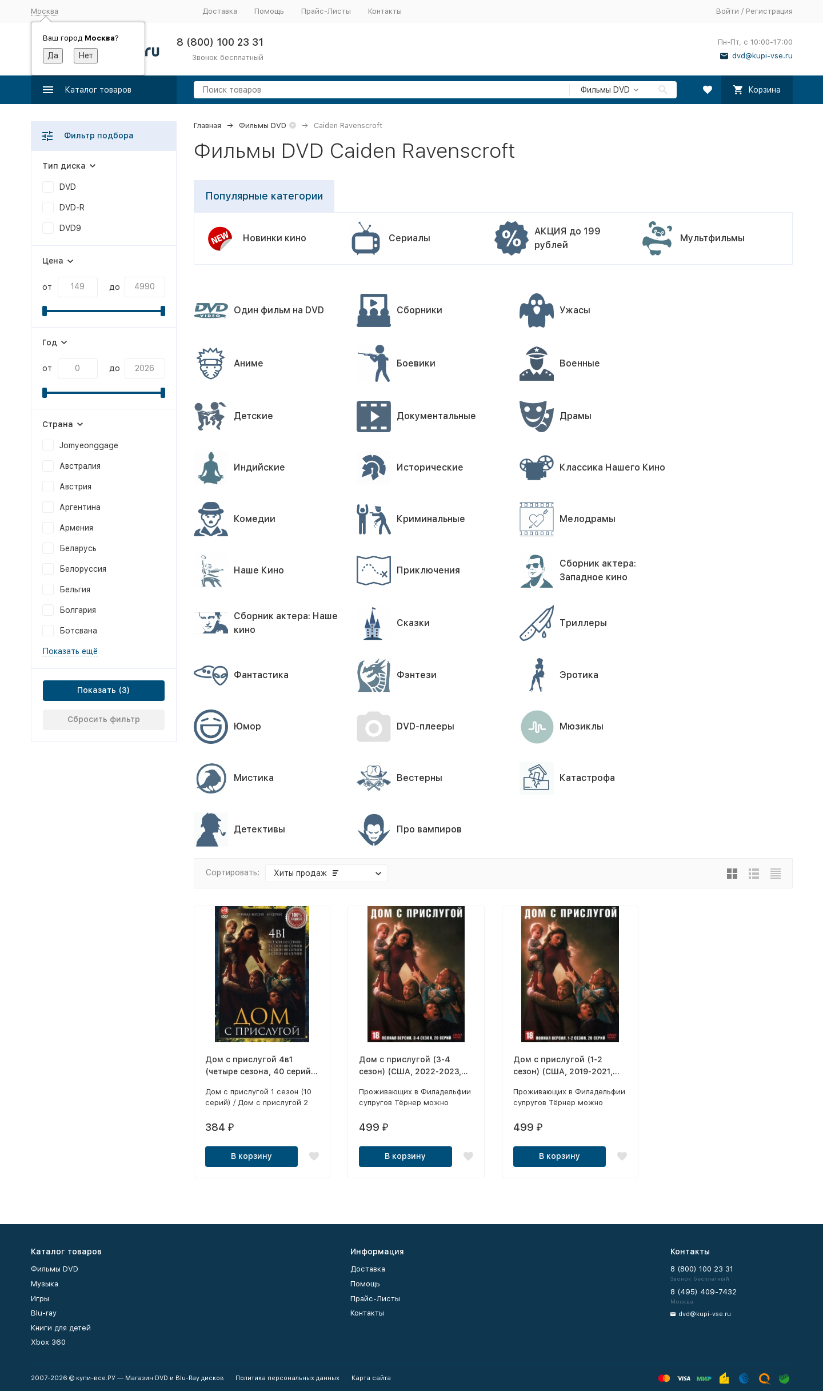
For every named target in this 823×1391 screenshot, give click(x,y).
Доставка (219, 11)
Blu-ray (44, 1313)
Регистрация (769, 11)
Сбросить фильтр (103, 719)
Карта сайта (371, 1378)
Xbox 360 (48, 1342)
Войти (727, 11)
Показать (96, 690)
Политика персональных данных (287, 1378)
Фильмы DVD (262, 125)
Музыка (44, 1284)
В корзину (251, 1156)
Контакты (385, 11)
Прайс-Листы (326, 11)
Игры (40, 1298)
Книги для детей (61, 1328)
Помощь (269, 11)
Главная (207, 125)
